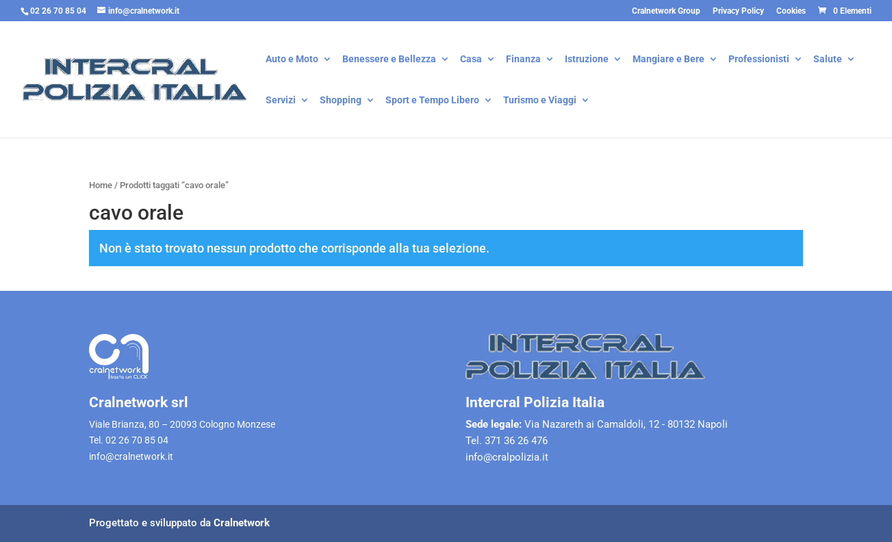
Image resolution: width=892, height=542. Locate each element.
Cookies (791, 11)
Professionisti (758, 59)
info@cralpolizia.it (507, 457)
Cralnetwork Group (666, 11)
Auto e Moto (292, 59)
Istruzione (587, 59)
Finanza (523, 59)
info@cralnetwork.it (131, 456)
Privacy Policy (738, 11)
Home (100, 185)
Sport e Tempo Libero (432, 100)
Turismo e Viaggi (539, 100)
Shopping (340, 100)
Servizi (281, 100)
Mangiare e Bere (668, 59)
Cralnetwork (242, 523)
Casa (471, 59)
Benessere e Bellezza (389, 59)
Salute (827, 59)
